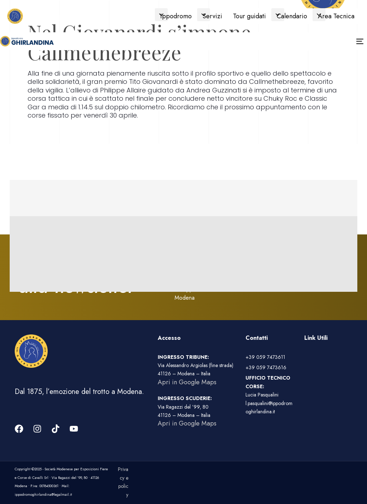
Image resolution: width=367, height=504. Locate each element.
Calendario (292, 16)
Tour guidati (249, 16)
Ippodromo (176, 16)
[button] (161, 14)
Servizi (212, 16)
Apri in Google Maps (187, 382)
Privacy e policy (123, 482)
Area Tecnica (336, 16)
